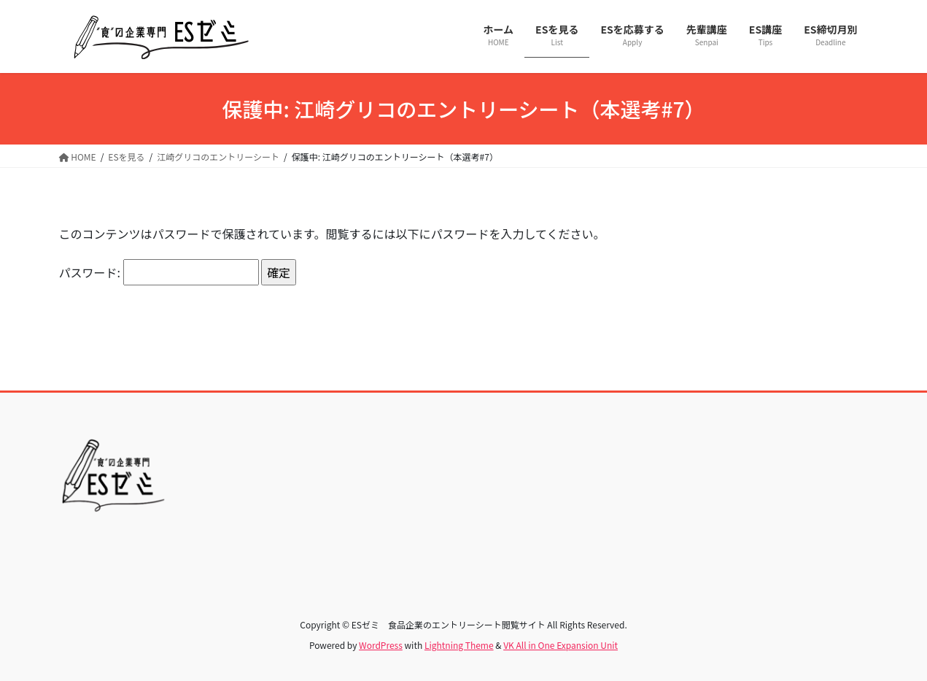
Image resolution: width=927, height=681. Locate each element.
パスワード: (159, 272)
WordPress (381, 645)
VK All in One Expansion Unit (560, 645)
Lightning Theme (459, 645)
